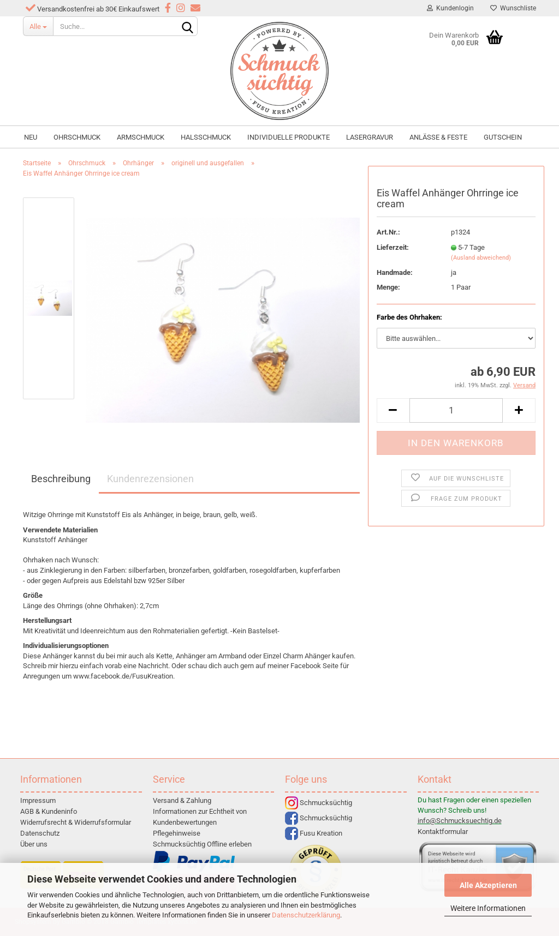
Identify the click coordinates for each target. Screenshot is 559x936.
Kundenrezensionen (150, 478)
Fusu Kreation (313, 833)
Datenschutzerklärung (306, 915)
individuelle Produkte (288, 137)
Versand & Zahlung (182, 800)
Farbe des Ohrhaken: (409, 317)
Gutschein (503, 137)
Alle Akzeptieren (488, 885)
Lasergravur (369, 137)
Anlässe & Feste (438, 137)
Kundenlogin (450, 8)
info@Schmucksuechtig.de (460, 821)
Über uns (33, 844)
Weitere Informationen (488, 908)
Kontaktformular (443, 831)
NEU (30, 137)
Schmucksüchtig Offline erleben (202, 844)
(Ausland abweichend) (481, 257)
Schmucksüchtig (318, 803)
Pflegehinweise (176, 833)
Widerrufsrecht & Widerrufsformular (75, 822)
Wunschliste (513, 8)
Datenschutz (40, 833)
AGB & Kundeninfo (48, 811)
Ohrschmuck (76, 137)
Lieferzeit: (393, 247)
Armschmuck (140, 137)
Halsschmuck (206, 137)
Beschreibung (61, 478)
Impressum (38, 800)
